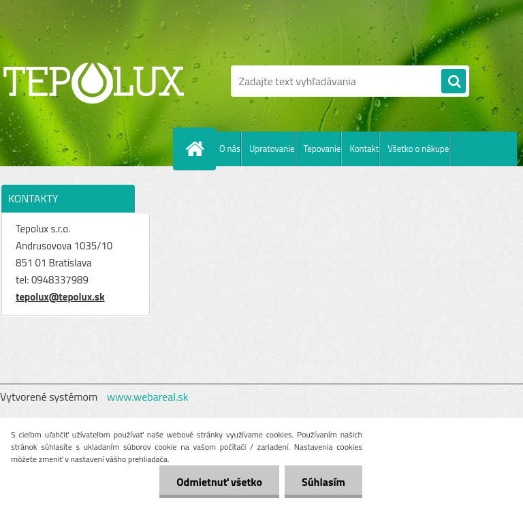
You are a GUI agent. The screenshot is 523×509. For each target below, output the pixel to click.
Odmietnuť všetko (219, 482)
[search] (453, 82)
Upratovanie (272, 148)
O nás (229, 148)
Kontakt (364, 148)
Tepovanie (322, 148)
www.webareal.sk (148, 396)
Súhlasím (323, 482)
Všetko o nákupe (418, 148)
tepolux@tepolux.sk (60, 297)
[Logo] (93, 81)
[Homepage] (197, 149)
